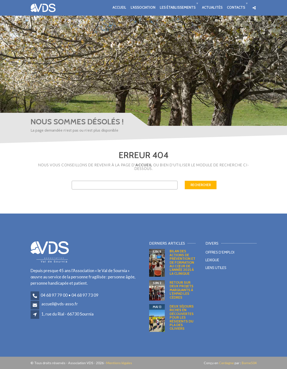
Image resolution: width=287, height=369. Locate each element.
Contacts (236, 7)
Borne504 (249, 363)
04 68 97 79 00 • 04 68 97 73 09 (69, 295)
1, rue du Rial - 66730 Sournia (67, 313)
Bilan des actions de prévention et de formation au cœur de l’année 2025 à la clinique (182, 262)
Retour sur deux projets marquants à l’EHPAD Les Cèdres (181, 290)
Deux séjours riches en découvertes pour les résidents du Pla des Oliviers (182, 317)
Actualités (212, 7)
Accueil (119, 7)
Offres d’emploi (219, 252)
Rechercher (201, 185)
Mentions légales (119, 363)
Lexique (212, 260)
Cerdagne (226, 363)
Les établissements (178, 7)
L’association (143, 7)
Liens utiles (215, 268)
